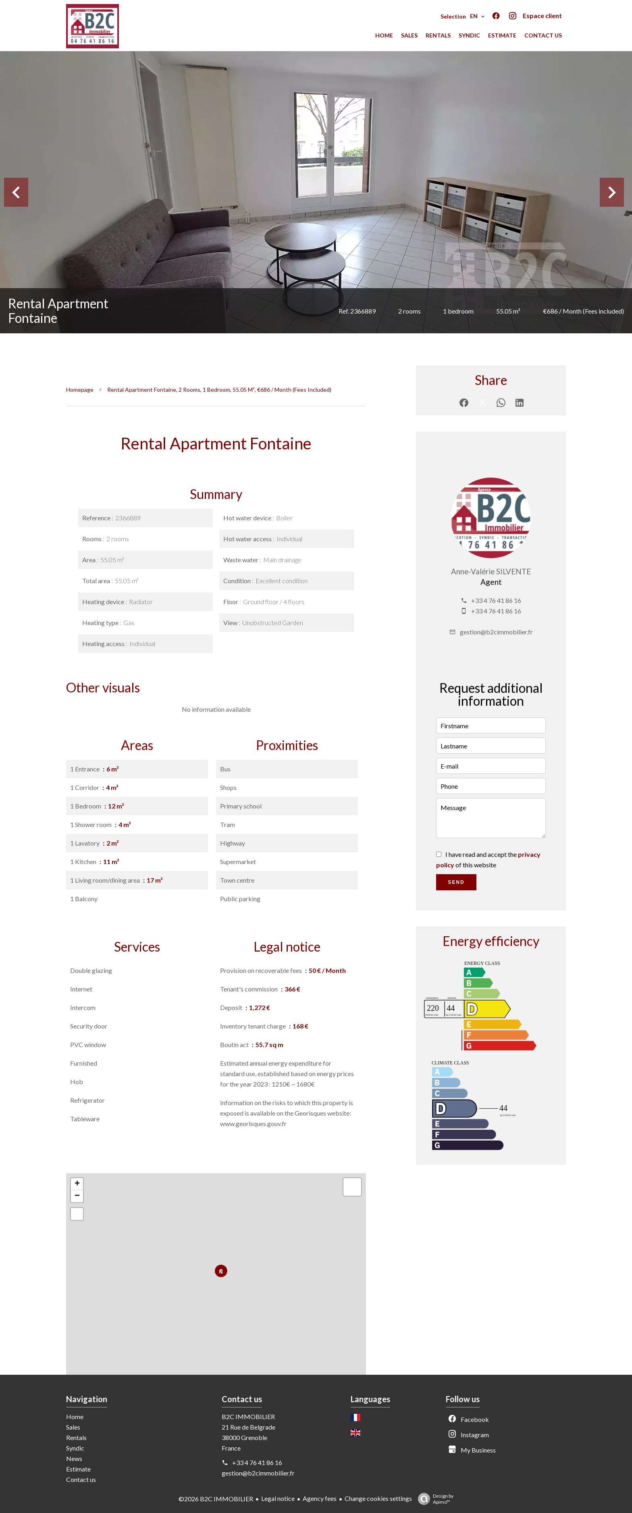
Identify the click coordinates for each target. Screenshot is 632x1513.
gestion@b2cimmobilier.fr (496, 632)
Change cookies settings (378, 1498)
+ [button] (77, 1184)
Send (456, 882)
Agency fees (320, 1498)
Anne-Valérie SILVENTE (491, 571)
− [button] (77, 1196)
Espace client (542, 15)
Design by (433, 1499)
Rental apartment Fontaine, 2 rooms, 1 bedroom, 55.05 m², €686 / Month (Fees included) (219, 389)
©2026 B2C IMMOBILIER (216, 1499)
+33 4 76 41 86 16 (496, 600)
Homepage (80, 389)
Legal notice (278, 1498)
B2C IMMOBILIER (248, 1416)
